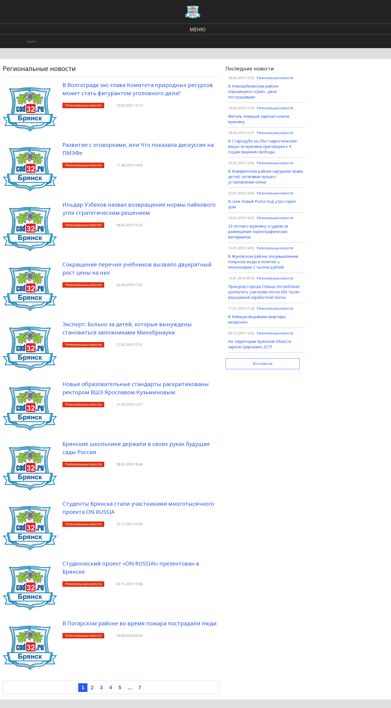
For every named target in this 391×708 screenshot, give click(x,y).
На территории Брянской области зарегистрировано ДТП (259, 344)
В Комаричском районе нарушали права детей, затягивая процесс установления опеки (265, 177)
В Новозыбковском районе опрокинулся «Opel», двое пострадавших (253, 91)
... (130, 687)
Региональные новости (83, 105)
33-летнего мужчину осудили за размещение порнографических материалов (258, 231)
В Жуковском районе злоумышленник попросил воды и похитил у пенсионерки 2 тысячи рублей (263, 262)
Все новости (263, 363)
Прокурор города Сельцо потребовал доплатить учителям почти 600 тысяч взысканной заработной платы (263, 292)
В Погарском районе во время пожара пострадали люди (139, 623)
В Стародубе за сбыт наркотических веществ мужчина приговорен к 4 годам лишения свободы (262, 146)
